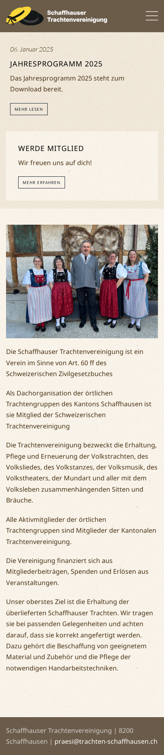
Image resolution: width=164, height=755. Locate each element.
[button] (152, 16)
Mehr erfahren (42, 182)
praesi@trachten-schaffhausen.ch (106, 741)
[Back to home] (56, 16)
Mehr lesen (29, 109)
